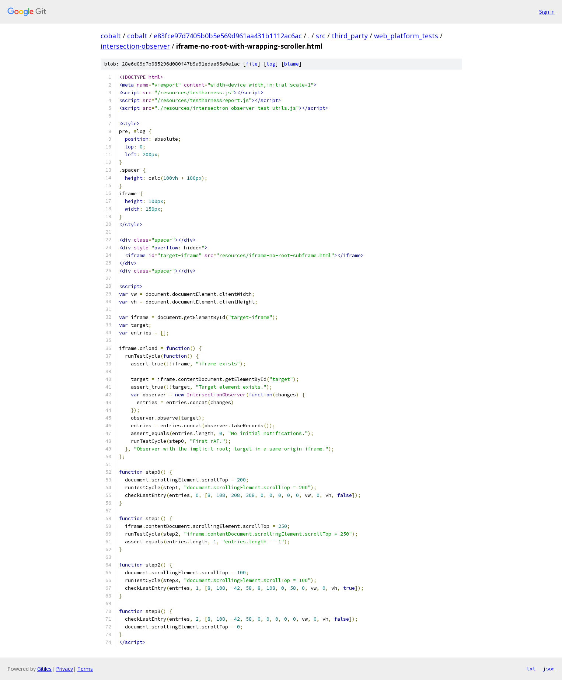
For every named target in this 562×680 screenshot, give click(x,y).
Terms (85, 668)
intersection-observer (135, 46)
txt (531, 668)
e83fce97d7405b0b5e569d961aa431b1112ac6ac (228, 35)
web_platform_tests (406, 35)
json (549, 668)
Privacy (64, 668)
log (270, 64)
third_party (350, 35)
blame (291, 64)
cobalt (111, 35)
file (252, 64)
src (320, 35)
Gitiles (44, 668)
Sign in (547, 11)
